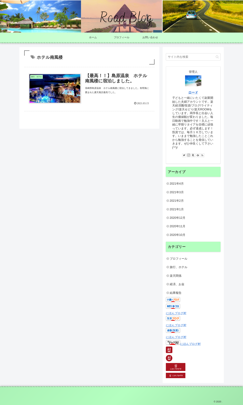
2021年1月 (177, 209)
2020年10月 (177, 235)
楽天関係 (175, 275)
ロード (193, 92)
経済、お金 (177, 284)
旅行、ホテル (178, 267)
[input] (193, 57)
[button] (217, 57)
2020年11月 (177, 226)
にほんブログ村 (176, 313)
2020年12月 (177, 217)
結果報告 (175, 292)
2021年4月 (177, 183)
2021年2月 (177, 200)
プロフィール (178, 258)
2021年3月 (177, 192)
